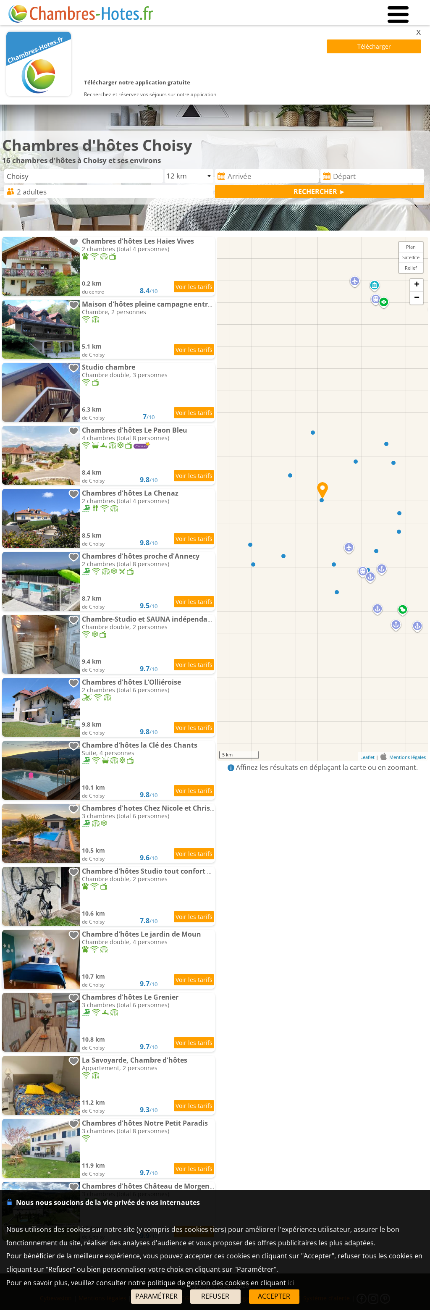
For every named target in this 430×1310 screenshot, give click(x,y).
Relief (411, 268)
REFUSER (215, 1296)
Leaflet (367, 757)
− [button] (417, 298)
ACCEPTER (274, 1296)
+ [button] (417, 285)
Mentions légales (407, 757)
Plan (411, 247)
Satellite (411, 257)
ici (291, 1282)
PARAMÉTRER (156, 1296)
